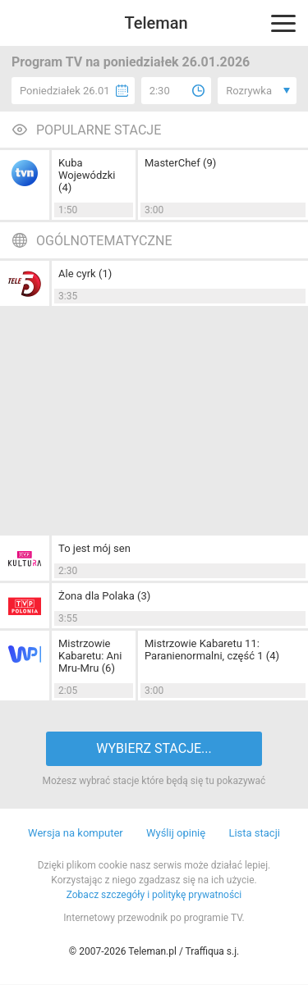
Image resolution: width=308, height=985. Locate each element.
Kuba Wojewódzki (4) (86, 175)
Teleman (155, 23)
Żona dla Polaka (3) (104, 596)
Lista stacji (254, 833)
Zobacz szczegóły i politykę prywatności (154, 895)
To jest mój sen (94, 548)
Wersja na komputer (75, 833)
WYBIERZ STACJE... (153, 748)
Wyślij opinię (175, 833)
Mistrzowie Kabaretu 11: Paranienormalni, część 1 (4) (212, 649)
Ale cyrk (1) (85, 273)
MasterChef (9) (180, 163)
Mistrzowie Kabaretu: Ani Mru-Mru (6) (90, 655)
